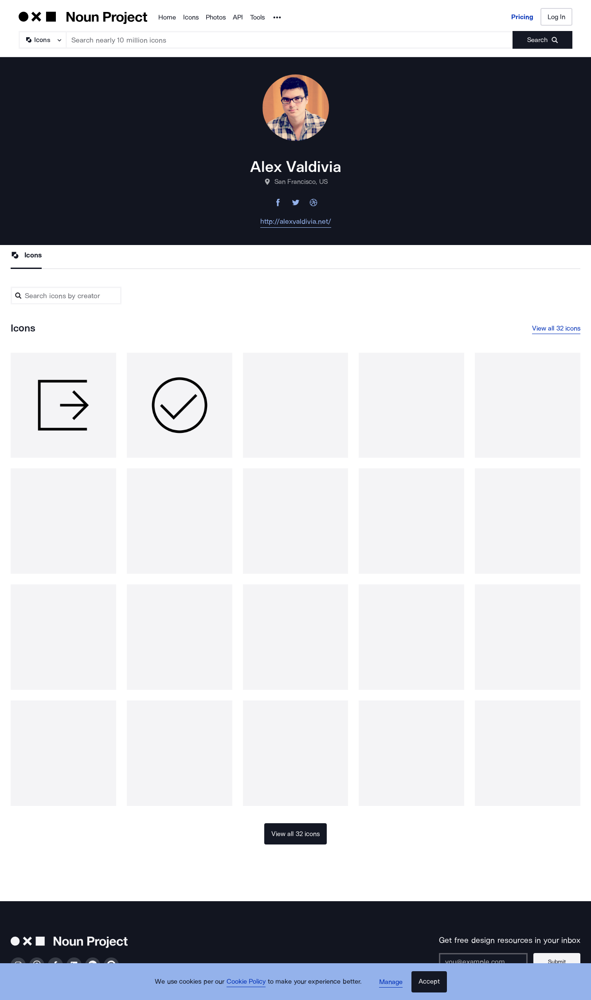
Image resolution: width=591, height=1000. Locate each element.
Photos (216, 17)
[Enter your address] (485, 962)
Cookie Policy (248, 984)
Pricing (522, 17)
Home (167, 17)
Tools (257, 17)
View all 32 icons (556, 328)
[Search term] (290, 40)
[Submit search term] (542, 40)
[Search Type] (42, 40)
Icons (191, 17)
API (238, 17)
